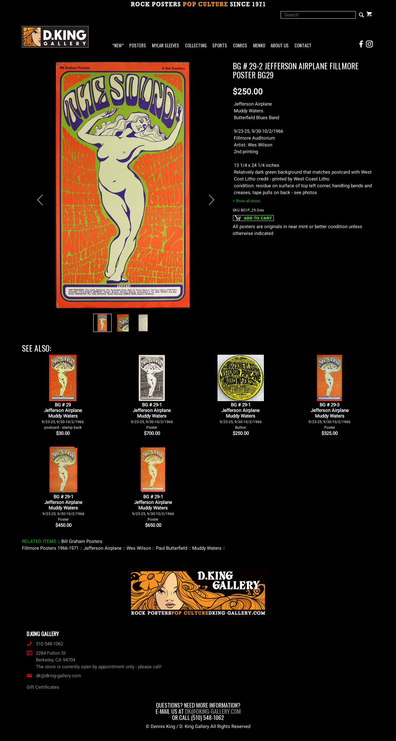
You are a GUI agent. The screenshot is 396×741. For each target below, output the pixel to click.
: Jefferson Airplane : (102, 548)
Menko (259, 45)
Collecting (196, 45)
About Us (280, 45)
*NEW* (118, 45)
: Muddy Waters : (207, 548)
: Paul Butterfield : (171, 548)
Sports (219, 45)
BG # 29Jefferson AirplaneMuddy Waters (63, 416)
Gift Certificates (43, 687)
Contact (303, 45)
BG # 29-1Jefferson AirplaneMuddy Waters (152, 416)
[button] (37, 196)
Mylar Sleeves (165, 45)
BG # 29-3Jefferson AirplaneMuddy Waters (329, 416)
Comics (240, 45)
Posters (137, 45)
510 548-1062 (45, 644)
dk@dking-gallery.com (54, 675)
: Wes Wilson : (138, 548)
